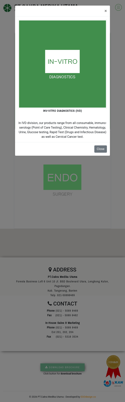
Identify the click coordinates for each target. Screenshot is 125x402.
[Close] (105, 11)
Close (100, 149)
